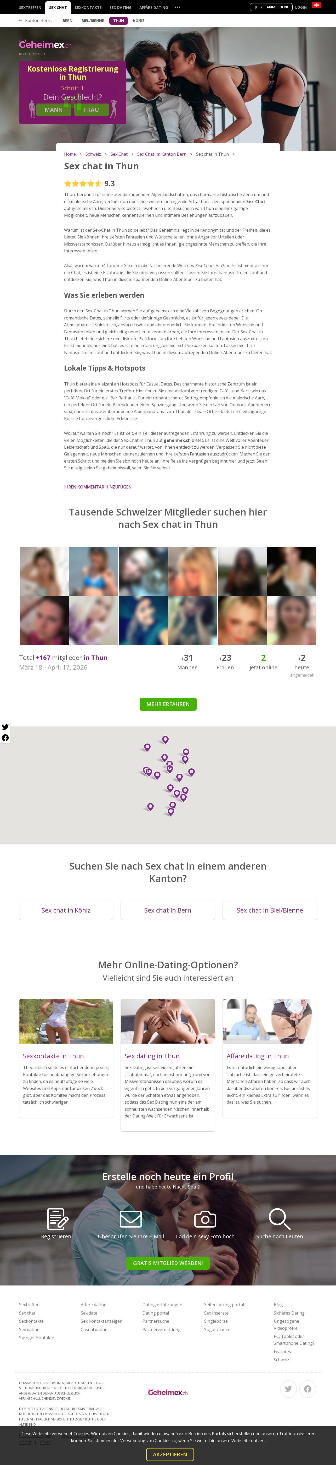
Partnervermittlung (162, 1329)
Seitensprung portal (224, 1304)
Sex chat (58, 7)
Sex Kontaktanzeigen (101, 1321)
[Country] (316, 5)
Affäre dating (153, 7)
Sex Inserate (216, 1313)
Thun (118, 20)
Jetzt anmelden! (271, 6)
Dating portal (156, 1313)
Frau (91, 109)
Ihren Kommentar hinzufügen (98, 487)
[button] (175, 794)
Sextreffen (30, 7)
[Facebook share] (5, 737)
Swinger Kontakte (36, 1338)
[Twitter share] (5, 727)
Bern (67, 20)
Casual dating (94, 1329)
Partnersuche (156, 1321)
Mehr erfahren (168, 704)
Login (301, 7)
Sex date (89, 1313)
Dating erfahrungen (162, 1304)
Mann (54, 109)
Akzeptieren (170, 1454)
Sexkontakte (88, 7)
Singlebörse (216, 1321)
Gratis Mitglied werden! (168, 1263)
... (177, 7)
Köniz (139, 20)
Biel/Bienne (93, 20)
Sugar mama (216, 1329)
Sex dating (121, 7)
